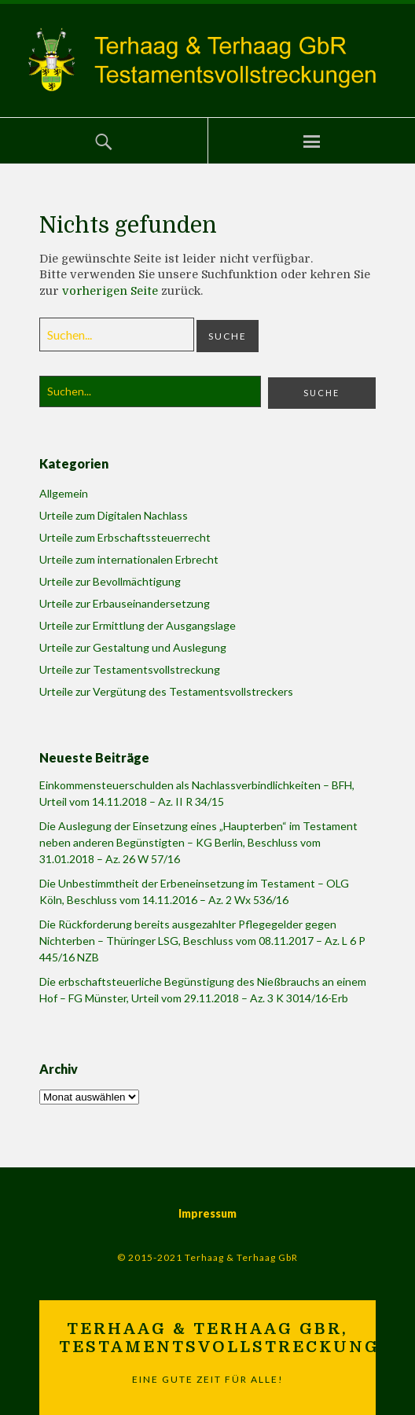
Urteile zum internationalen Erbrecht (129, 559)
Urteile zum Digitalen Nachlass (113, 515)
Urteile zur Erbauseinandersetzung (124, 603)
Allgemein (63, 493)
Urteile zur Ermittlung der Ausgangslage (137, 625)
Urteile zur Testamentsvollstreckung (129, 669)
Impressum (207, 1213)
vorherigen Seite (110, 291)
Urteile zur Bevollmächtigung (110, 581)
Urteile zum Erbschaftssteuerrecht (125, 537)
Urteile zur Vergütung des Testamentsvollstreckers (166, 691)
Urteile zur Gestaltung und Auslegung (132, 647)
